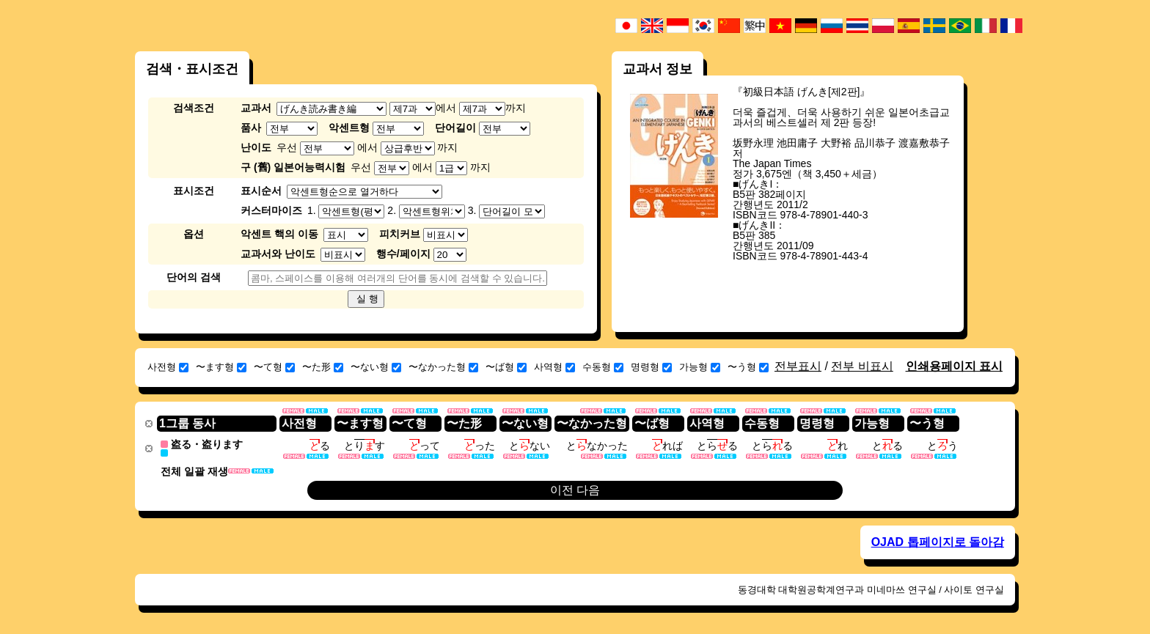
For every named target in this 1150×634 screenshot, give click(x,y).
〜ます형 (221, 366)
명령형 (651, 366)
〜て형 (274, 366)
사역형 (554, 366)
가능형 (699, 366)
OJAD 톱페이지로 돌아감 (937, 541)
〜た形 (322, 366)
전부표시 (797, 366)
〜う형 (748, 366)
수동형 (602, 366)
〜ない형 (376, 366)
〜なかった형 (443, 366)
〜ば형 (506, 366)
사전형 (167, 366)
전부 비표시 (862, 366)
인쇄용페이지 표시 (954, 366)
